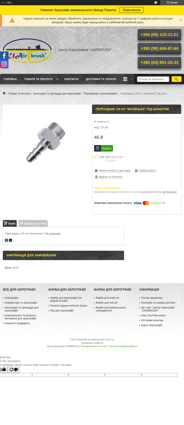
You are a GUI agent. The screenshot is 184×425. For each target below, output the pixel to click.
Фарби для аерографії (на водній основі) (66, 299)
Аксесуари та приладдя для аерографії (57, 93)
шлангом (54, 233)
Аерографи (11, 297)
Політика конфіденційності (123, 346)
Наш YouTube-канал (153, 315)
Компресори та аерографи (21, 302)
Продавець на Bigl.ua (92, 343)
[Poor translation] (14, 370)
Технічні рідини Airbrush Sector (68, 305)
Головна (10, 79)
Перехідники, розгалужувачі (100, 93)
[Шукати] (177, 79)
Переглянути (131, 10)
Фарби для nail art (107, 302)
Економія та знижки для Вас (158, 302)
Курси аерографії (151, 325)
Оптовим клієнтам (152, 320)
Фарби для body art (107, 297)
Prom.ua (109, 339)
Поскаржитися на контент (94, 346)
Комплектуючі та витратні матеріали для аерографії (20, 317)
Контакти (71, 79)
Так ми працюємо (151, 297)
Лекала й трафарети (17, 323)
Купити (106, 148)
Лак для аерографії (62, 310)
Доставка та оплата (101, 79)
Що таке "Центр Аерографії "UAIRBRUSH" (158, 309)
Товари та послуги (38, 79)
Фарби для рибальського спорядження (111, 309)
